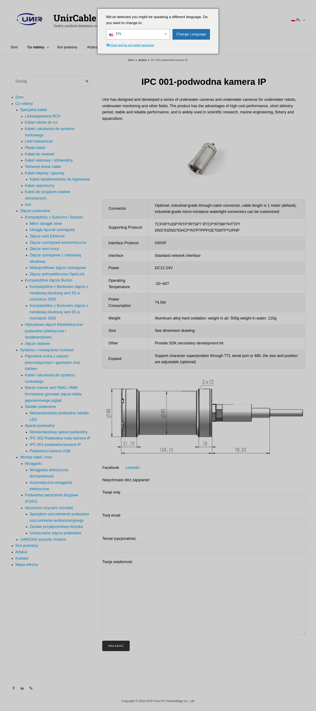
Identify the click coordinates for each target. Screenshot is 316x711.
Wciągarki (33, 463)
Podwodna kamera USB (50, 451)
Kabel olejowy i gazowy (45, 173)
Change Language (191, 34)
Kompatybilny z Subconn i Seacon (54, 217)
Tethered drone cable (43, 167)
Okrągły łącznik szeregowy (52, 230)
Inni (28, 204)
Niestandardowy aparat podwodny (59, 432)
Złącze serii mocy (44, 249)
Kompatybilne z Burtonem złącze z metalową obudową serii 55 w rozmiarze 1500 (59, 311)
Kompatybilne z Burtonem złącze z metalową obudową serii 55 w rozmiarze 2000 (59, 293)
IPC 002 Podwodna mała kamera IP (60, 438)
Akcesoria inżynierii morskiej (49, 508)
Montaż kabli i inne (36, 457)
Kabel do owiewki (40, 154)
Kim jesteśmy (67, 47)
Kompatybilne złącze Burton (48, 280)
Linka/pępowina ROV (43, 116)
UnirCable (74, 18)
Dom (14, 47)
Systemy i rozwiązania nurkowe (46, 350)
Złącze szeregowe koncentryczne (58, 242)
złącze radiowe (37, 343)
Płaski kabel (35, 148)
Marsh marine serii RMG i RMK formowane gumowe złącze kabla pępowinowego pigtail (53, 394)
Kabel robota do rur (41, 122)
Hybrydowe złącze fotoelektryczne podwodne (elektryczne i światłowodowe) (54, 330)
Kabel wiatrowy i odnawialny (49, 160)
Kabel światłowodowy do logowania (60, 179)
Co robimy (38, 47)
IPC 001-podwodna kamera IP (55, 444)
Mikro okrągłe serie (46, 223)
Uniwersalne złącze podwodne (55, 533)
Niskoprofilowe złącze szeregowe (58, 268)
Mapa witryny (26, 564)
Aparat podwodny (40, 425)
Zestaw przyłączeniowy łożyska (56, 527)
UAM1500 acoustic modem (43, 539)
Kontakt (21, 558)
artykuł (142, 60)
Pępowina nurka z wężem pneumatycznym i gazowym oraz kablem (52, 362)
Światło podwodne (40, 407)
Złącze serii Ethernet (47, 236)
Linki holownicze (39, 141)
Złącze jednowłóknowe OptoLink (57, 274)
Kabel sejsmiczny (40, 186)
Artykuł (92, 47)
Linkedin (132, 467)
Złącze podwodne (35, 211)
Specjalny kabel (33, 110)
